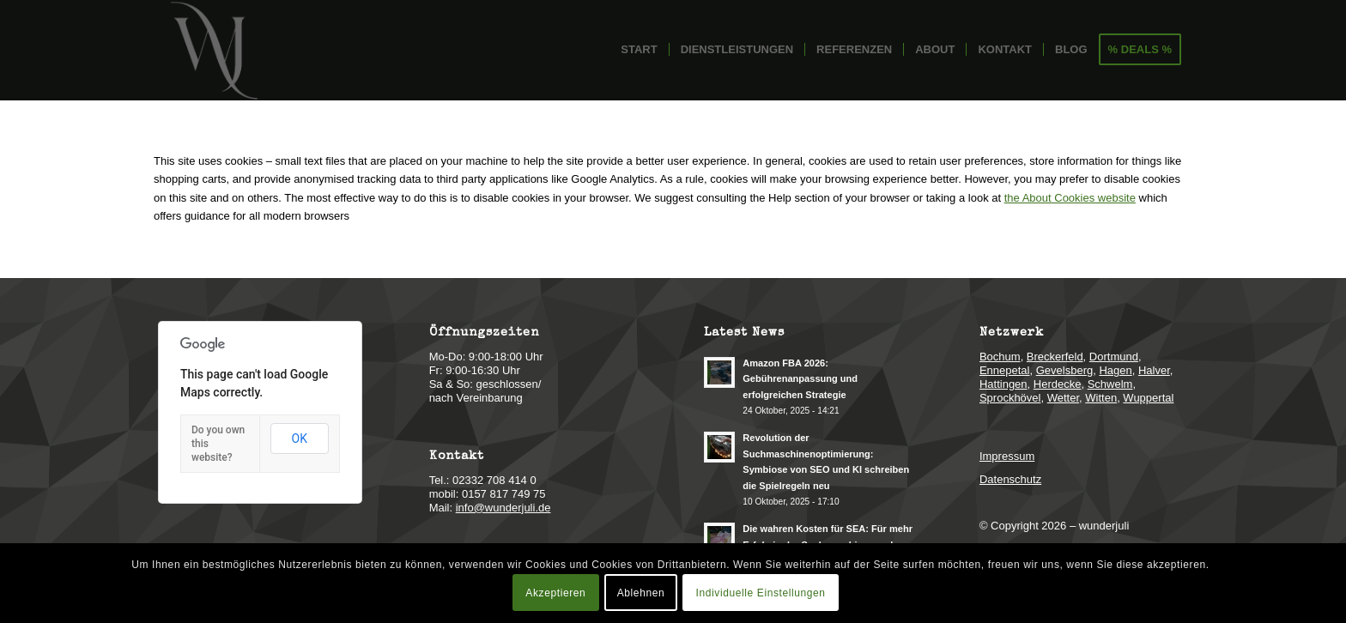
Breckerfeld (1055, 356)
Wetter (1063, 397)
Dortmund (1113, 356)
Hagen (1115, 370)
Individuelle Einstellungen (761, 593)
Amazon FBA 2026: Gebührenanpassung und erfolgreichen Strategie (800, 379)
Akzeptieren (555, 593)
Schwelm (1110, 384)
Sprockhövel (1010, 397)
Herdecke (1058, 384)
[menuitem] (638, 50)
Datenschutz (1010, 479)
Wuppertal (1148, 397)
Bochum (1000, 356)
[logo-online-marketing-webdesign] (213, 50)
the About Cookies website (1070, 197)
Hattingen (1003, 384)
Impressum (1006, 456)
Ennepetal (1004, 370)
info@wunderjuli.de (503, 507)
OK (299, 438)
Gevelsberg (1064, 370)
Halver (1154, 370)
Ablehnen (641, 593)
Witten (1101, 397)
